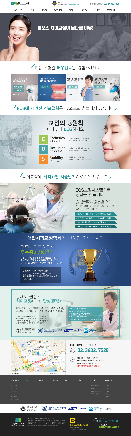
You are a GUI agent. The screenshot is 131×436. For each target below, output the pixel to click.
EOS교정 (31, 10)
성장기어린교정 (57, 10)
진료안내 (13, 391)
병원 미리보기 (14, 396)
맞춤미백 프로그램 (95, 388)
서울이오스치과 (18, 10)
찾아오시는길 (14, 399)
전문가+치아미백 (95, 391)
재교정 (71, 10)
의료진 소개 (14, 388)
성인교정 (44, 10)
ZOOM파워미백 (95, 385)
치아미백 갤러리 (95, 394)
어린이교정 (107, 385)
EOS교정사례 (111, 10)
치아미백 (97, 10)
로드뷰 (51, 373)
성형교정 (84, 10)
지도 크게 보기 (61, 373)
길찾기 (55, 373)
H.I (12, 394)
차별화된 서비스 (15, 385)
